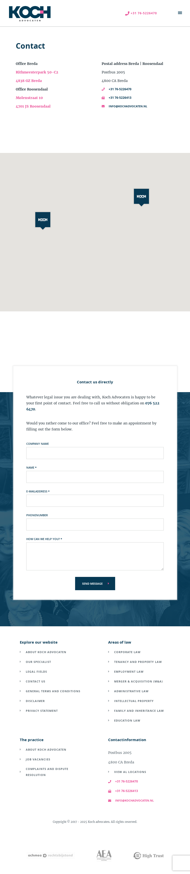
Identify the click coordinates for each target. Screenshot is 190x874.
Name (31, 467)
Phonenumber (37, 515)
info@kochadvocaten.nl (124, 106)
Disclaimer (35, 701)
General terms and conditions (53, 691)
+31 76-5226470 (116, 89)
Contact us (35, 681)
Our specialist (38, 662)
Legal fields (36, 671)
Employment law (129, 671)
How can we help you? (44, 539)
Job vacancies (38, 759)
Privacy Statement (42, 711)
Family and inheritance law (139, 711)
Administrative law (131, 691)
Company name (37, 444)
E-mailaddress (38, 491)
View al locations (130, 772)
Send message (92, 583)
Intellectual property (134, 701)
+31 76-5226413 (116, 98)
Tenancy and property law (138, 662)
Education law (127, 720)
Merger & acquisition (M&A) (138, 681)
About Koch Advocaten (46, 652)
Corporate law (127, 652)
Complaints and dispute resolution (47, 772)
